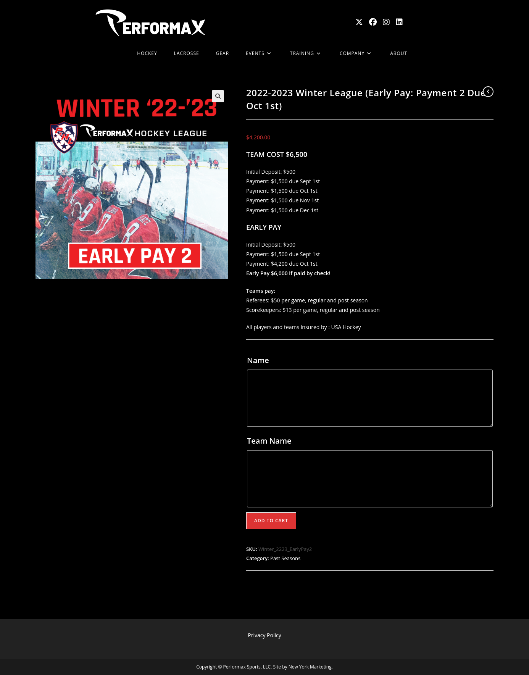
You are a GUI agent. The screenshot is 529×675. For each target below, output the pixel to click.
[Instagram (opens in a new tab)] (386, 22)
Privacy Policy (264, 635)
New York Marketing (310, 667)
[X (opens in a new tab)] (359, 22)
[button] (218, 96)
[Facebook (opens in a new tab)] (373, 22)
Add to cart (271, 520)
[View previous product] (488, 91)
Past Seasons (285, 558)
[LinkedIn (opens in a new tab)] (399, 22)
